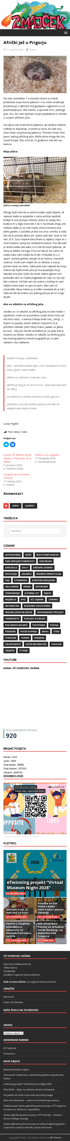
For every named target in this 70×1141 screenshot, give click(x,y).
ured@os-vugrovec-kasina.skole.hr (21, 974)
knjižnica (10, 599)
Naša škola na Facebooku (20, 1010)
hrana (27, 586)
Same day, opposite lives (30, 837)
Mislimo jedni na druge (18, 612)
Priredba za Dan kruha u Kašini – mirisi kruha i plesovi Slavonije (50, 908)
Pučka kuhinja (28, 631)
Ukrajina (39, 637)
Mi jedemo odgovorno (37, 605)
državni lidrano (43, 567)
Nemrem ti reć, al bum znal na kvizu (17, 911)
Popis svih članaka (13, 1002)
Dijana (32, 49)
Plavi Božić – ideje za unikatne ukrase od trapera (28, 1089)
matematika (12, 605)
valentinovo (13, 644)
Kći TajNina (37, 599)
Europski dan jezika (43, 580)
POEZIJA (54, 625)
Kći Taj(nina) (9, 1048)
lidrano (53, 599)
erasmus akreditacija (48, 573)
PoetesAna (9, 1053)
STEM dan (10, 637)
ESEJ (7, 580)
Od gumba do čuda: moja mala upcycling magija (28, 1095)
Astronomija (12, 554)
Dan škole (11, 567)
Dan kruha (45, 561)
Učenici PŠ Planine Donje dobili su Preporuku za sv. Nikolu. (17, 458)
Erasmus (26, 573)
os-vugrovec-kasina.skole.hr (41, 981)
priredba (10, 631)
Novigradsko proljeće (50, 612)
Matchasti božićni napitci (16, 1069)
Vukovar (56, 644)
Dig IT (25, 567)
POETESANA (38, 625)
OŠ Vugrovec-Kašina (11, 837)
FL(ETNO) (9, 843)
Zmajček (10, 650)
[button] (65, 32)
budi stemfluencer (47, 554)
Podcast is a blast (34, 618)
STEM (56, 631)
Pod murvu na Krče (16, 625)
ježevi (15, 505)
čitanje (23, 650)
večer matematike (36, 644)
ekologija (11, 573)
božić (28, 554)
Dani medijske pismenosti (20, 561)
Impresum (8, 996)
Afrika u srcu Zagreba (47, 455)
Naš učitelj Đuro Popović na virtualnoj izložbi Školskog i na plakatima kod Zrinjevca (51, 930)
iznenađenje (12, 593)
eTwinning (20, 580)
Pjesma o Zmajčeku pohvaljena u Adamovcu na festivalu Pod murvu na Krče (18, 930)
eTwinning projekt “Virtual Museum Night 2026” (35, 884)
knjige (47, 593)
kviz (23, 599)
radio (45, 631)
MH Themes (55, 1137)
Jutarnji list (32, 593)
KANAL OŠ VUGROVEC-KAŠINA (21, 668)
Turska (25, 637)
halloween (11, 586)
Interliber (42, 586)
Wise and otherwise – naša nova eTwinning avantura (31, 1100)
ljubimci (30, 505)
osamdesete (12, 618)
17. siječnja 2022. (15, 49)
